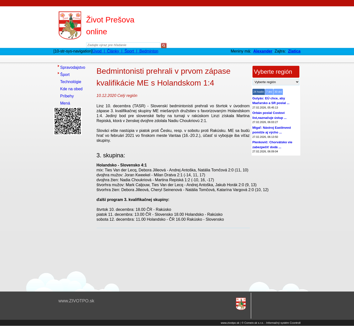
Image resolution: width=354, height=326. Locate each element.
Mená (65, 103)
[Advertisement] (73, 211)
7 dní (269, 91)
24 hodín (258, 91)
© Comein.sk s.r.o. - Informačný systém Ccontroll (271, 322)
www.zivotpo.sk (230, 322)
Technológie (70, 82)
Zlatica (294, 51)
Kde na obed (71, 89)
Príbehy (67, 96)
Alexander (262, 51)
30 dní (278, 91)
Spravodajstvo (72, 67)
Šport (65, 74)
